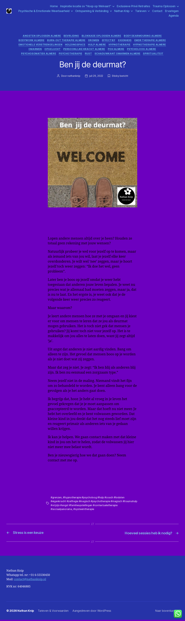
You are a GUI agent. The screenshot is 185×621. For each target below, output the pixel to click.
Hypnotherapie (120, 45)
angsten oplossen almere (41, 36)
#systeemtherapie (84, 510)
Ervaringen (159, 15)
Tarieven (156, 11)
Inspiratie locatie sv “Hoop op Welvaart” (85, 6)
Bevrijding (71, 36)
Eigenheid (126, 41)
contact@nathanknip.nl (30, 580)
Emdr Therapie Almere (152, 41)
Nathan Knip (138, 11)
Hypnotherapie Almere (151, 45)
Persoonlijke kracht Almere (84, 50)
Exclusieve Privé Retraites (133, 6)
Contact (173, 11)
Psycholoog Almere (143, 50)
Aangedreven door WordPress (92, 612)
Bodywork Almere (30, 41)
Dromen (93, 41)
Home (54, 6)
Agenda (174, 15)
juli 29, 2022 (96, 77)
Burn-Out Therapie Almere (65, 41)
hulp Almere (97, 45)
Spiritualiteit (155, 55)
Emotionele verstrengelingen (39, 45)
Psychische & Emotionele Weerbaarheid (60, 11)
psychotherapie (70, 55)
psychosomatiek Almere (37, 55)
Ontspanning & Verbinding (108, 11)
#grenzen (56, 499)
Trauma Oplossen (164, 6)
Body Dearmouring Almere (144, 36)
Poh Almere (117, 50)
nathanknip (73, 77)
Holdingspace (75, 45)
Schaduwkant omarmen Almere (118, 55)
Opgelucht (52, 50)
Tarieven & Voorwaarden (54, 612)
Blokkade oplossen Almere (102, 36)
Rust (88, 55)
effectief (109, 41)
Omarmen (34, 50)
